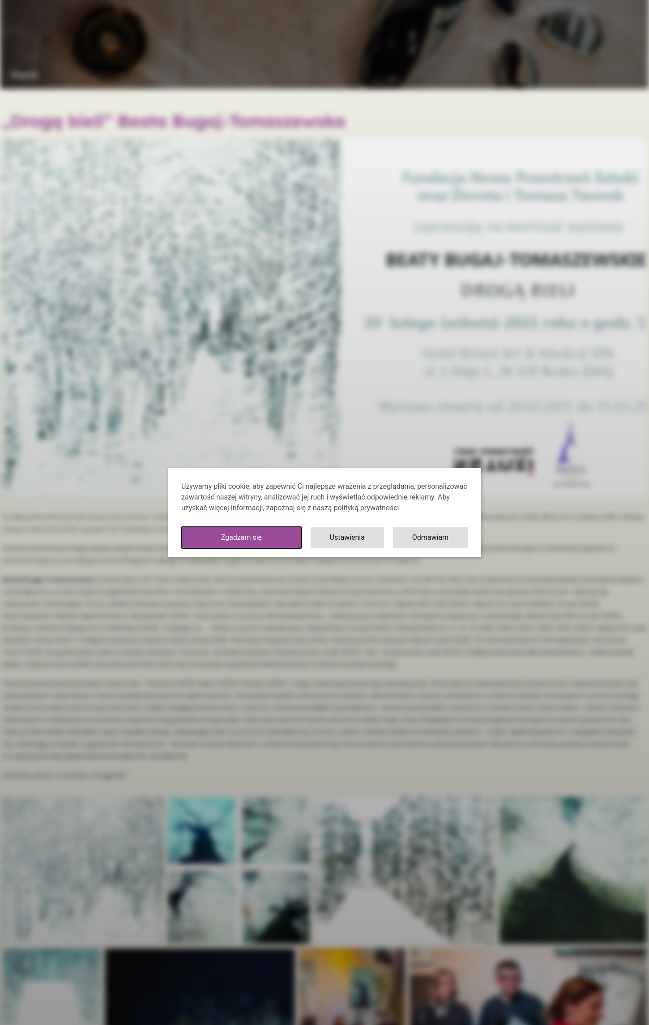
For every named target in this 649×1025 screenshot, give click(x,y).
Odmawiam (430, 537)
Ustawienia (347, 537)
